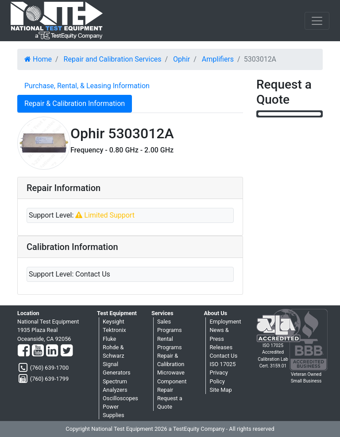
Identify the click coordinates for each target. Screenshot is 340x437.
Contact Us (223, 355)
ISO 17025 (222, 364)
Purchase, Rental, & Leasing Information (87, 86)
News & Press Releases (220, 338)
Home (38, 59)
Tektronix (114, 330)
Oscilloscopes (120, 398)
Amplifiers (218, 59)
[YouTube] (37, 351)
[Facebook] (23, 351)
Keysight (113, 321)
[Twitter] (66, 351)
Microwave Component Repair (171, 381)
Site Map (220, 389)
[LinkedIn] (52, 351)
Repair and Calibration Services (113, 59)
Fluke (109, 339)
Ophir (181, 59)
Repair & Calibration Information (74, 103)
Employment (225, 321)
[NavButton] (317, 21)
